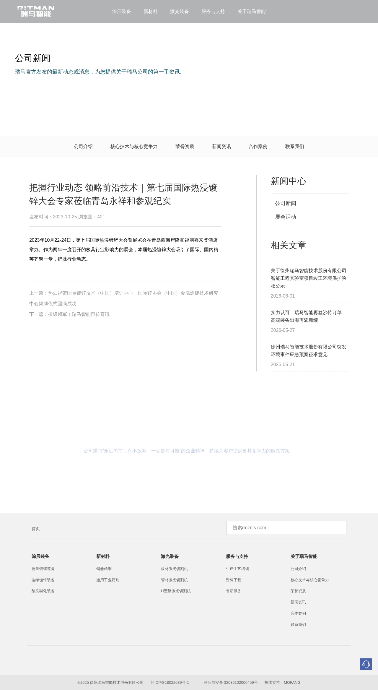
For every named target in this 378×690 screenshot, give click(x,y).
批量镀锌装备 (43, 568)
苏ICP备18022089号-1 (170, 682)
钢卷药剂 (104, 568)
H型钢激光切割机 (175, 591)
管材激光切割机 (174, 580)
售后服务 (233, 591)
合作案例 (258, 146)
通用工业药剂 (107, 580)
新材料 (151, 11)
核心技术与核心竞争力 (134, 146)
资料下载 (233, 580)
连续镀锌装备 (43, 580)
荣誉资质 (184, 146)
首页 (36, 528)
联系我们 (294, 146)
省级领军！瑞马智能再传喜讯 (79, 314)
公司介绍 (83, 146)
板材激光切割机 (174, 568)
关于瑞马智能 (251, 11)
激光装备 (179, 11)
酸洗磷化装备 (43, 591)
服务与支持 (213, 11)
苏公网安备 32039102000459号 (231, 682)
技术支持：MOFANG (282, 682)
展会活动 (285, 217)
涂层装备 (121, 11)
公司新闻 (285, 203)
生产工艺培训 (237, 568)
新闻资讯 (221, 146)
